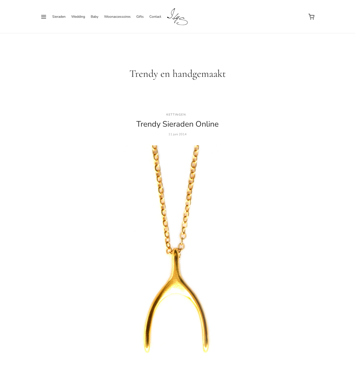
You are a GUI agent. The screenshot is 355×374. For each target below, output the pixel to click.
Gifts (140, 16)
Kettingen (176, 115)
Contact (155, 16)
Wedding (78, 16)
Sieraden (59, 16)
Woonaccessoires (117, 16)
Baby (94, 16)
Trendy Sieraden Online (177, 124)
